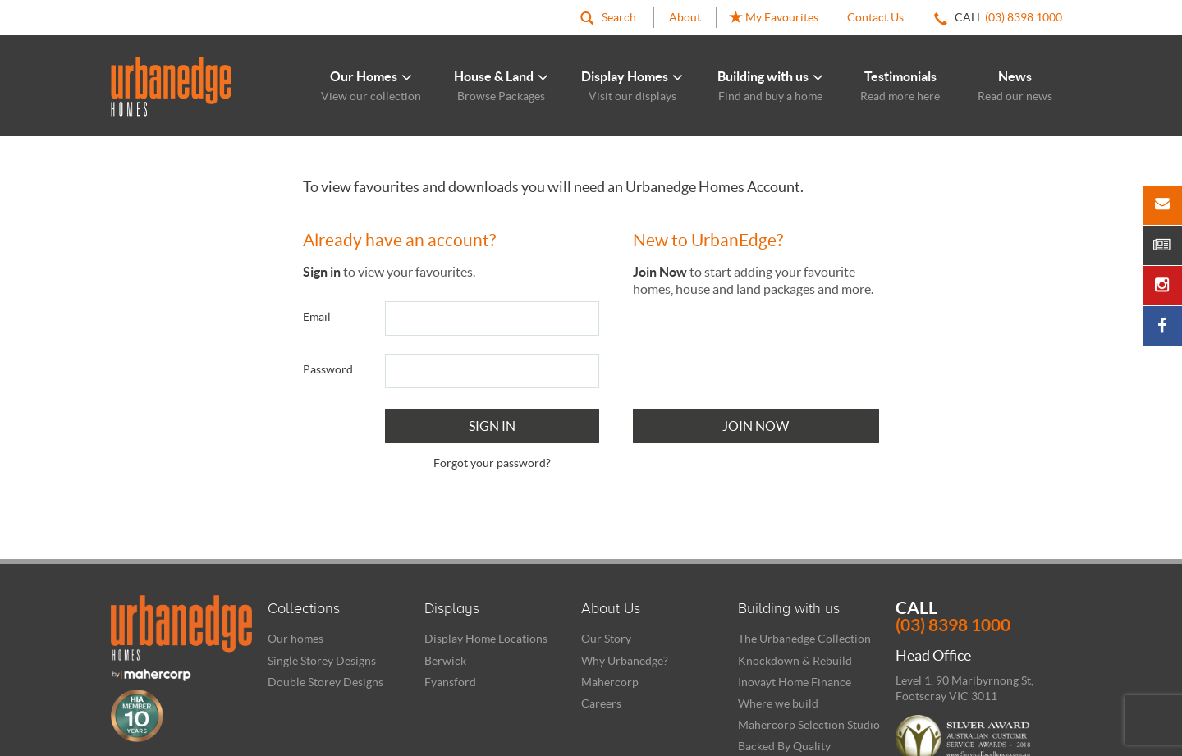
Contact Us (875, 17)
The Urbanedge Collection (804, 638)
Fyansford (450, 682)
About (685, 17)
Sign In (492, 426)
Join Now (755, 426)
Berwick (445, 660)
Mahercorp (610, 682)
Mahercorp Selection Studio (809, 724)
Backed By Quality (784, 746)
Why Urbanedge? (624, 660)
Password (328, 369)
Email (317, 316)
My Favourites (774, 18)
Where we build (778, 703)
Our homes (295, 638)
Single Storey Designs (322, 660)
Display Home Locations (485, 638)
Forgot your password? (492, 463)
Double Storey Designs (325, 682)
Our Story (606, 638)
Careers (601, 703)
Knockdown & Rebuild (795, 660)
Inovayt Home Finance (794, 682)
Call (984, 616)
